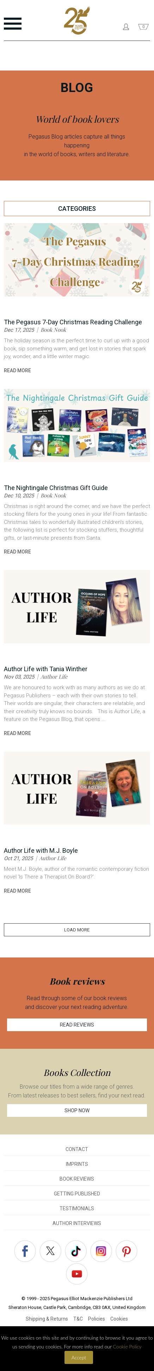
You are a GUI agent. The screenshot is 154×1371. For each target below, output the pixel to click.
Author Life (54, 676)
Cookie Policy (127, 1346)
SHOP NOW (77, 1110)
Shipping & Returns (47, 1319)
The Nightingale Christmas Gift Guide (56, 487)
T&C (78, 1319)
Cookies (119, 1319)
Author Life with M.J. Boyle (41, 850)
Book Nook (53, 329)
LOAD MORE (77, 929)
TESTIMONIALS (77, 1208)
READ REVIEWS (77, 1025)
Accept (79, 1357)
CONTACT (77, 1149)
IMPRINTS (77, 1164)
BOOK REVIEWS (77, 1179)
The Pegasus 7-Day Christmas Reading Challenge (73, 322)
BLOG (77, 87)
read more (17, 370)
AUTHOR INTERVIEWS (77, 1223)
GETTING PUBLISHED (77, 1193)
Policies (96, 1319)
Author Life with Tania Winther (45, 669)
